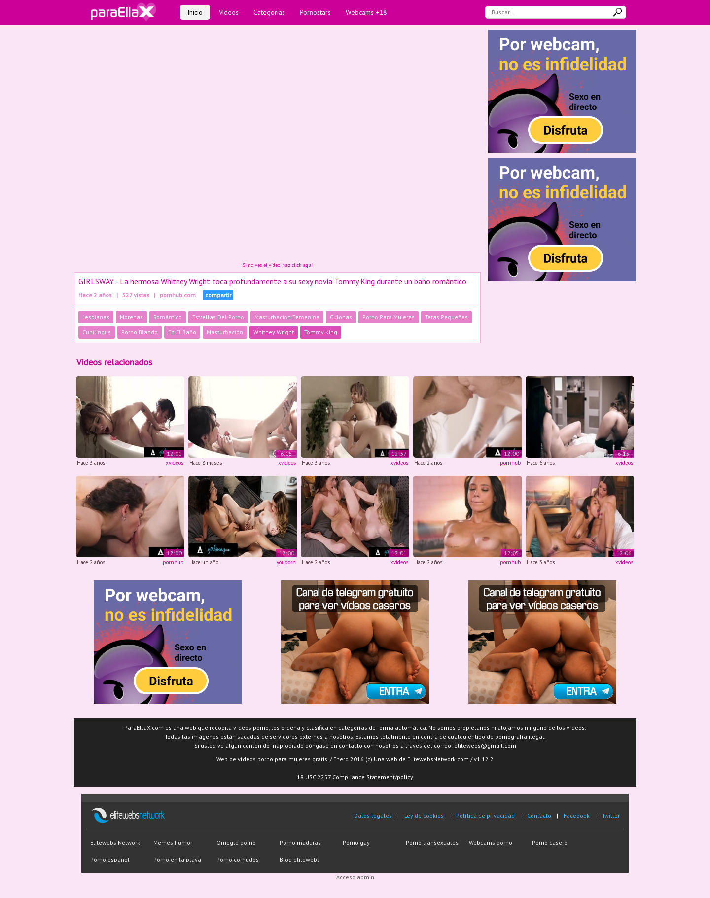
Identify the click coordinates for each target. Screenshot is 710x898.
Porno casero (550, 842)
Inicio (195, 12)
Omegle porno (236, 842)
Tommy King (320, 332)
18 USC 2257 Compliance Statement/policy (355, 777)
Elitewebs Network (115, 842)
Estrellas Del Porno (218, 317)
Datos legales (373, 815)
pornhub (510, 462)
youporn (286, 562)
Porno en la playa (177, 859)
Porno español (110, 859)
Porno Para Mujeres (388, 317)
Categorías (269, 12)
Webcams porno (490, 842)
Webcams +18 (366, 12)
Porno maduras (300, 842)
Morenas (131, 317)
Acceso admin (355, 877)
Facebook (577, 815)
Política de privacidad (485, 815)
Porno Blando (139, 332)
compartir (218, 295)
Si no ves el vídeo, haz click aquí (278, 265)
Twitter (611, 815)
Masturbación (225, 332)
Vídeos (229, 12)
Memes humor (172, 842)
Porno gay (356, 842)
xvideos (174, 462)
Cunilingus (96, 332)
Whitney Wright (273, 332)
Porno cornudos (237, 859)
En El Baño (182, 332)
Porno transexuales (432, 842)
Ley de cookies (424, 815)
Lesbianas (95, 317)
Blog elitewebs (300, 859)
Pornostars (315, 12)
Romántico (167, 317)
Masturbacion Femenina (287, 317)
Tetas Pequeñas (446, 317)
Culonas (341, 317)
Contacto (539, 815)
